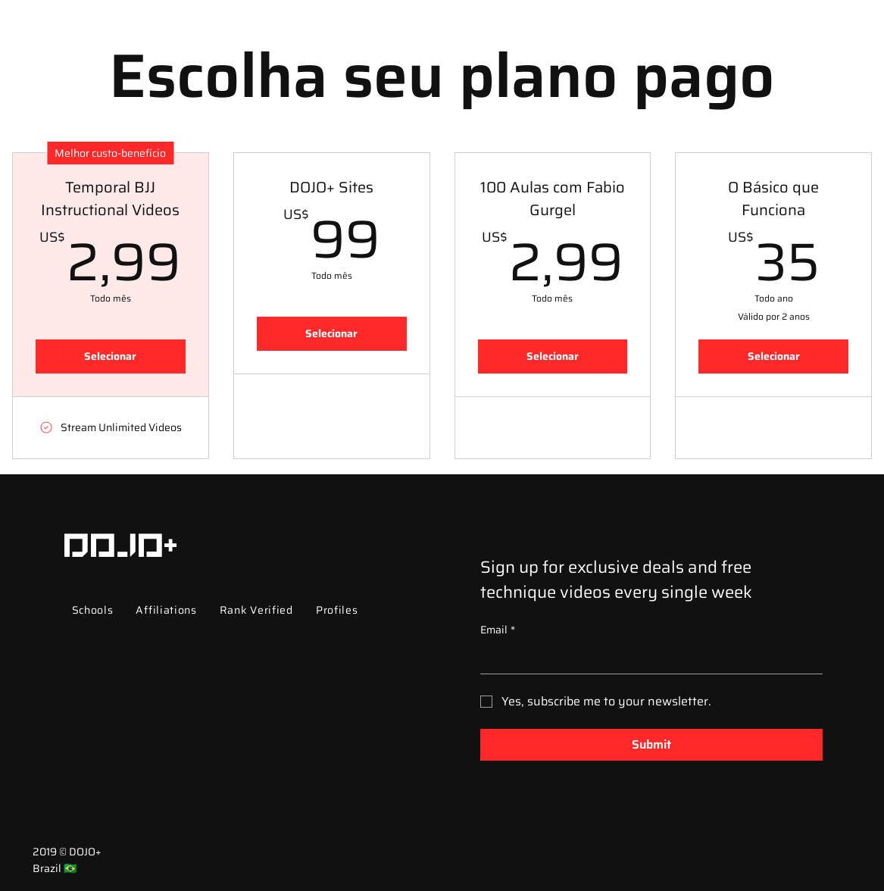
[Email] (647, 658)
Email (497, 630)
